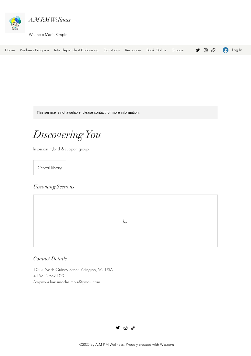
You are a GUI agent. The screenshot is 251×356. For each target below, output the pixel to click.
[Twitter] (198, 50)
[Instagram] (205, 50)
